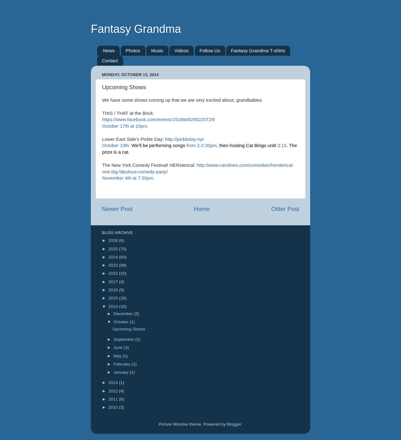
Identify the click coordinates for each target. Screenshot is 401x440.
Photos (133, 50)
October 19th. (116, 145)
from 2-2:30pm (201, 145)
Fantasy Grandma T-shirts (258, 50)
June (118, 347)
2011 (113, 399)
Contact (110, 60)
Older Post (285, 209)
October (121, 322)
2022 (113, 273)
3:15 (282, 145)
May (117, 356)
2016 (113, 290)
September (124, 339)
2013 (113, 382)
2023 (113, 265)
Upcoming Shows (128, 329)
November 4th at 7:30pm (127, 178)
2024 (113, 257)
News (109, 50)
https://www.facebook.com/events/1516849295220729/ (158, 119)
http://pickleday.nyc (184, 139)
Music (157, 50)
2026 (113, 240)
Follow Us (210, 50)
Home (202, 209)
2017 (113, 281)
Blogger (234, 424)
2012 (113, 391)
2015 (113, 298)
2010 (113, 407)
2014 (113, 306)
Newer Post (117, 209)
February (122, 364)
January (121, 372)
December (123, 313)
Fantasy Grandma (136, 29)
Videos (181, 50)
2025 (113, 249)
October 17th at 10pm (124, 126)
